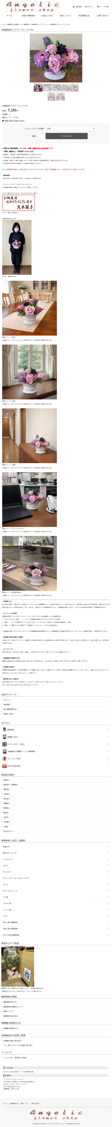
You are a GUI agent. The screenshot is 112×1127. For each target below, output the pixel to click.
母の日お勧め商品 (11, 766)
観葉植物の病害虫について (13, 1006)
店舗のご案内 (8, 714)
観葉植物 (10, 729)
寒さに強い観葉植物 (10, 922)
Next (78, 58)
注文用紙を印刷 (28, 1072)
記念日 (6, 817)
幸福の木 (6, 846)
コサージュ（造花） (12, 758)
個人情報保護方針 (10, 709)
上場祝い (7, 794)
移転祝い (7, 780)
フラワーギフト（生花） (16, 744)
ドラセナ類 (7, 903)
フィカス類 (7, 910)
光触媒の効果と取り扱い (13, 1040)
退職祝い (7, 803)
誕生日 (6, 812)
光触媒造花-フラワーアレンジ (40, 24)
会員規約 (7, 704)
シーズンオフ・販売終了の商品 (15, 1057)
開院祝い (7, 789)
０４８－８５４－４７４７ (18, 1084)
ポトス (5, 884)
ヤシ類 (5, 897)
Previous (32, 58)
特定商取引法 (84, 15)
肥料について (8, 1011)
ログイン (7, 700)
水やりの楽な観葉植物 (11, 935)
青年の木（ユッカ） (10, 853)
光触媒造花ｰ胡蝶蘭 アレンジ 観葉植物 (18, 24)
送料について (65, 15)
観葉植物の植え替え (11, 1016)
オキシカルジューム (10, 891)
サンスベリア (8, 859)
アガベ (5, 916)
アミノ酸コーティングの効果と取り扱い (18, 1045)
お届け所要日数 (28, 15)
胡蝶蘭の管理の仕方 (11, 1028)
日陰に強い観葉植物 (10, 928)
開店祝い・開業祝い (11, 784)
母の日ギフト (8, 831)
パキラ (5, 865)
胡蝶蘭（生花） (13, 737)
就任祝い (7, 798)
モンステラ (7, 872)
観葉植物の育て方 (10, 1002)
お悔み (6, 826)
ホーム (9, 15)
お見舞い (7, 822)
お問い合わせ (35, 1103)
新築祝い (7, 808)
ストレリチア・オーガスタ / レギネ (16, 878)
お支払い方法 (46, 15)
